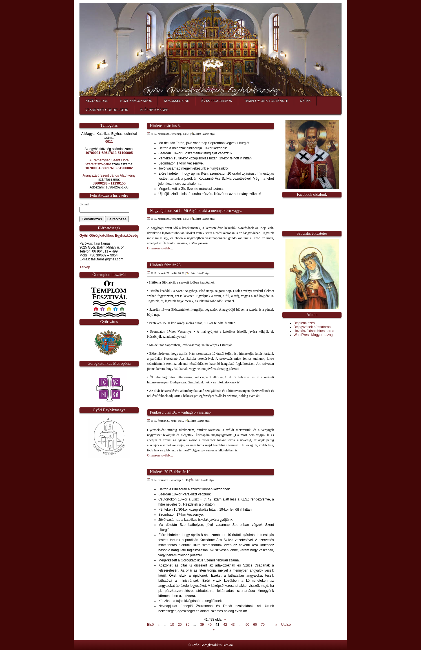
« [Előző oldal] (158, 625)
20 (179, 625)
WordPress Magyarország (313, 335)
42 (225, 625)
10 (172, 625)
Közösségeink (176, 101)
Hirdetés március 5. (165, 126)
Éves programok (216, 101)
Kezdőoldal (96, 101)
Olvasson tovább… (160, 248)
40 (210, 625)
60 (255, 625)
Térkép (84, 267)
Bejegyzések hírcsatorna (312, 327)
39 (202, 625)
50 (247, 625)
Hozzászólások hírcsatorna (314, 331)
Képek (305, 101)
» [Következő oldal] (276, 625)
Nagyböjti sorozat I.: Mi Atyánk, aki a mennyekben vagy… (197, 210)
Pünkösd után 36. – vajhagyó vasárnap (180, 412)
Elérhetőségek (154, 110)
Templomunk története (266, 101)
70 (263, 625)
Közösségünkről (136, 101)
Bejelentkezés (304, 323)
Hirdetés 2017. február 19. (170, 472)
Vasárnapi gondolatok (106, 110)
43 (233, 625)
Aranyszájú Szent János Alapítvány (109, 175)
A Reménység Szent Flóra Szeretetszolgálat (107, 162)
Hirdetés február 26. (165, 265)
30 (187, 625)
